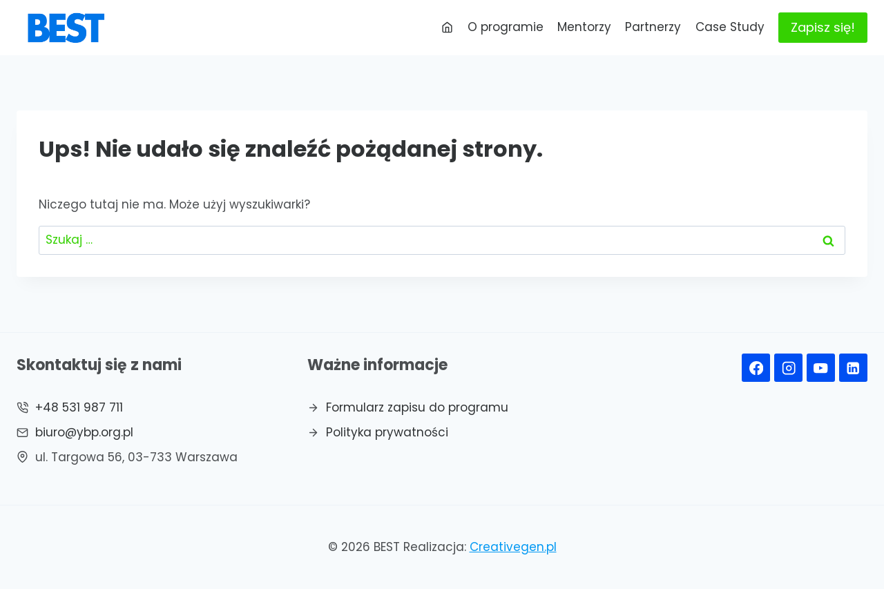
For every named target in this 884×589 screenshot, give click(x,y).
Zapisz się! (823, 27)
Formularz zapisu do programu (417, 407)
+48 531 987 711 (79, 407)
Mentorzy (584, 27)
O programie (506, 27)
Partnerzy (653, 27)
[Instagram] (788, 368)
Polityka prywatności (387, 432)
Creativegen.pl (513, 547)
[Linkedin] (853, 368)
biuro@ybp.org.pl (84, 432)
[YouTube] (821, 368)
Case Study (730, 27)
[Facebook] (756, 368)
